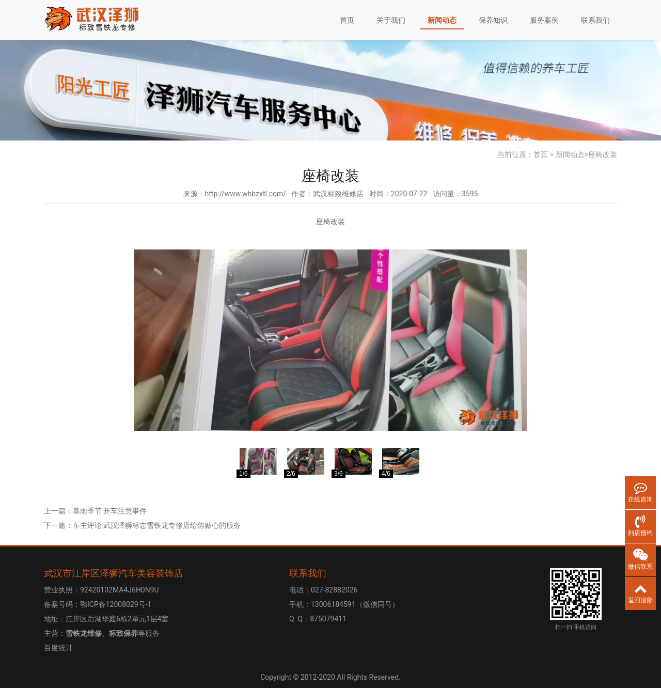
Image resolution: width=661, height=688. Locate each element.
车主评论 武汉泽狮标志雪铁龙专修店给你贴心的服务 (157, 525)
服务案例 (544, 20)
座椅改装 (602, 154)
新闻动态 (442, 20)
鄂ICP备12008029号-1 (115, 604)
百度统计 (58, 648)
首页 (347, 20)
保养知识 (493, 20)
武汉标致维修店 (338, 194)
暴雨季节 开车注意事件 (110, 511)
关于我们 (390, 20)
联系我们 (595, 20)
